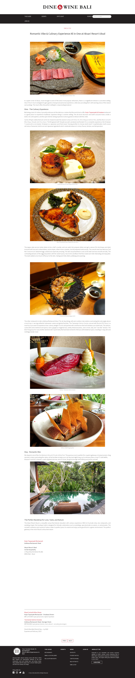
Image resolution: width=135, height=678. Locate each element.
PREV (64, 640)
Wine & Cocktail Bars (51, 655)
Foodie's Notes (74, 655)
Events (44, 16)
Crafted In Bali (74, 658)
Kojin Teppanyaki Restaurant (33, 541)
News (72, 649)
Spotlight (60, 16)
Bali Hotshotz (74, 662)
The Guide (27, 16)
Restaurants (48, 652)
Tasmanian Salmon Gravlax (33, 620)
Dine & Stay (67, 28)
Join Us (26, 21)
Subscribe (97, 662)
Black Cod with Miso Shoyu (32, 612)
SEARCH (89, 16)
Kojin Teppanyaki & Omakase (94, 112)
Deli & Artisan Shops (50, 658)
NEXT (70, 640)
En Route (72, 652)
